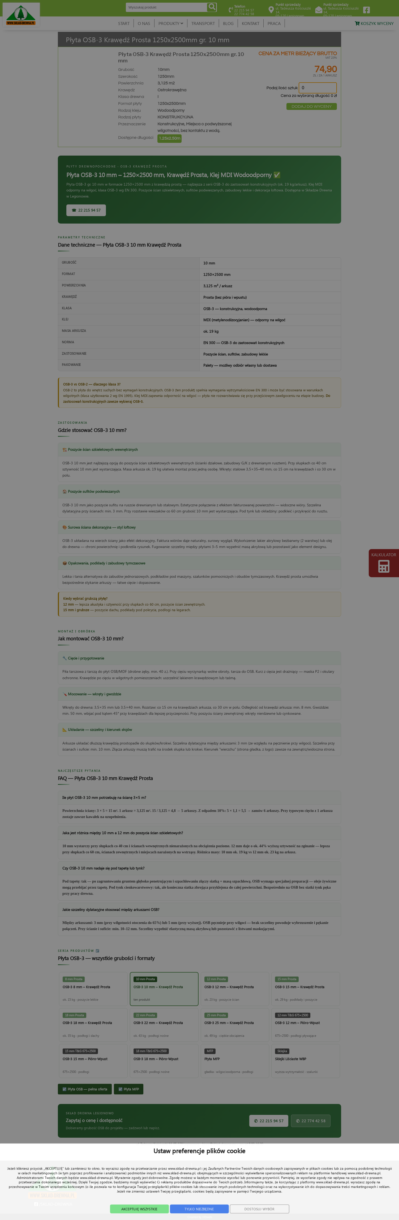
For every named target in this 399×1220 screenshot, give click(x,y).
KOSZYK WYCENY (374, 23)
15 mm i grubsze (76, 609)
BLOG (228, 23)
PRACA (274, 23)
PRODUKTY (170, 23)
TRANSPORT (203, 23)
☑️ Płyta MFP (128, 1089)
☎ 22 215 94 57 (86, 210)
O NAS (144, 23)
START (124, 23)
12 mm (68, 604)
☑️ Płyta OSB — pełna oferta (84, 1089)
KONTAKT (250, 23)
